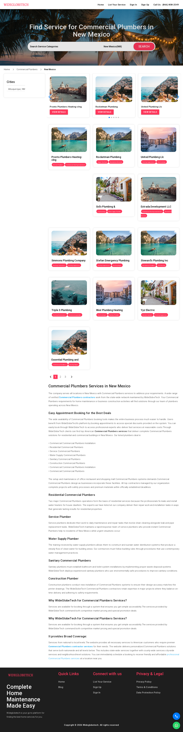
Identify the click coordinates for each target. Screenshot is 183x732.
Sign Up (145, 4)
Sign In (133, 4)
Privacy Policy (144, 681)
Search (144, 46)
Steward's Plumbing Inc (149, 225)
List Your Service (117, 4)
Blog (60, 687)
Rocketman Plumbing (103, 122)
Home (101, 4)
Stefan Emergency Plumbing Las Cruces (113, 225)
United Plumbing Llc (148, 122)
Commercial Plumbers (27, 69)
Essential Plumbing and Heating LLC (66, 325)
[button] (177, 97)
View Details (59, 112)
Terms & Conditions (147, 687)
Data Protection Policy (148, 692)
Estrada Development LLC (151, 172)
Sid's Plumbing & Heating (105, 172)
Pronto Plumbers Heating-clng (63, 122)
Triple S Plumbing (57, 275)
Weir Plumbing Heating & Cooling (109, 275)
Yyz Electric (143, 275)
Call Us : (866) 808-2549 (166, 4)
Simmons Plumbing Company (62, 225)
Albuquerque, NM (16, 89)
